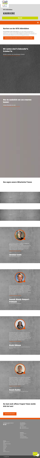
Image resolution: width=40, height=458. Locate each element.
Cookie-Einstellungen (23, 436)
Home (4, 442)
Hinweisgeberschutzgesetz (24, 437)
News (4, 449)
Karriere (4, 450)
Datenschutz (22, 435)
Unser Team (5, 446)
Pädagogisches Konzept (6, 443)
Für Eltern (4, 447)
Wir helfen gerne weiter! (10, 413)
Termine (4, 448)
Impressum (21, 434)
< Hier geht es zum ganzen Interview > (15, 295)
